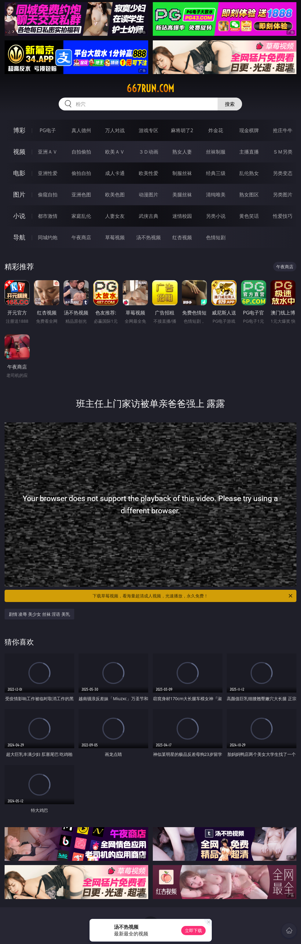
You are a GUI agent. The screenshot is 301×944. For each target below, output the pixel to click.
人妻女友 (115, 216)
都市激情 (47, 216)
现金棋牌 (249, 130)
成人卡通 (115, 173)
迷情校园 (182, 216)
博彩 (19, 130)
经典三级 (216, 173)
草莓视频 (115, 237)
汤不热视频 (148, 237)
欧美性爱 (148, 173)
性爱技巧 (282, 216)
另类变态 (282, 173)
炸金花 (215, 130)
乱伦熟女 (249, 173)
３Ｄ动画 (148, 151)
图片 (19, 194)
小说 (19, 216)
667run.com (150, 88)
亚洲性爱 (47, 173)
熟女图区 (249, 194)
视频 (19, 151)
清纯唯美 (216, 194)
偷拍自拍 (81, 173)
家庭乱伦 (81, 216)
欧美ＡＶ (115, 151)
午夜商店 (81, 237)
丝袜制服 (216, 151)
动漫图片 (148, 194)
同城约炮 (47, 237)
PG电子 (47, 130)
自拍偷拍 (81, 151)
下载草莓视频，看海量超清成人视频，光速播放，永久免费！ (193, 596)
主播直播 (249, 151)
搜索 (230, 104)
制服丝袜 (182, 173)
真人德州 (81, 130)
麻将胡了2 (182, 130)
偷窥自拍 (47, 194)
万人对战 (115, 130)
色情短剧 (216, 237)
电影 (19, 173)
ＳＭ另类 (282, 151)
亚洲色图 (81, 194)
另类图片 (282, 194)
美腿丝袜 (182, 194)
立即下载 (193, 930)
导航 (19, 237)
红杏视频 (182, 237)
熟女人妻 (182, 151)
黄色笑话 (249, 216)
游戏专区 (148, 130)
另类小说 (216, 216)
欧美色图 (115, 194)
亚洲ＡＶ (47, 151)
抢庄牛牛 (282, 130)
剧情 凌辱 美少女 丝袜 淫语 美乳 (39, 614)
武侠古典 (148, 216)
